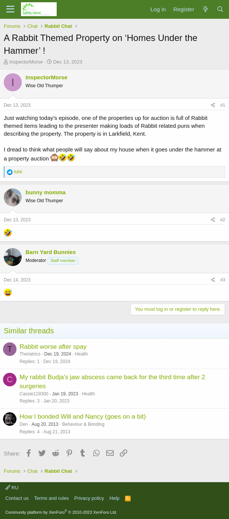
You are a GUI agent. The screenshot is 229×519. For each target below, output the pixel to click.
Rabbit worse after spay (53, 346)
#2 (222, 219)
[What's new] (205, 9)
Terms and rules (51, 498)
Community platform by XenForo (61, 512)
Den (24, 424)
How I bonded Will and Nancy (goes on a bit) (83, 416)
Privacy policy (89, 498)
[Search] (220, 9)
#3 (222, 280)
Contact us (17, 498)
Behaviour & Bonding (83, 424)
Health (81, 354)
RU (11, 487)
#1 (222, 105)
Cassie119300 (34, 393)
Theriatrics (30, 354)
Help (115, 498)
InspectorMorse (26, 62)
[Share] (213, 105)
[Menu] (10, 9)
